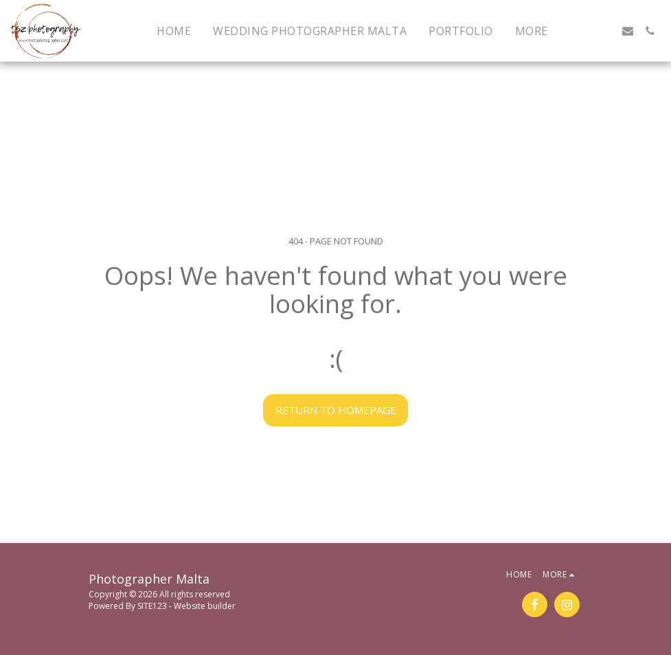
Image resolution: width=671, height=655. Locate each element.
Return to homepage (335, 410)
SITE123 (152, 606)
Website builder (205, 606)
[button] (583, 30)
